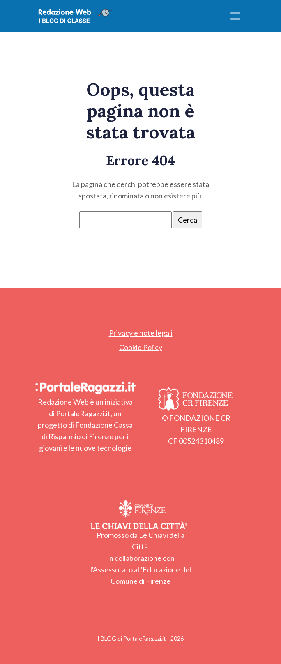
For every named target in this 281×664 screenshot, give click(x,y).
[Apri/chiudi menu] (235, 16)
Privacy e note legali (141, 332)
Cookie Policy (140, 347)
